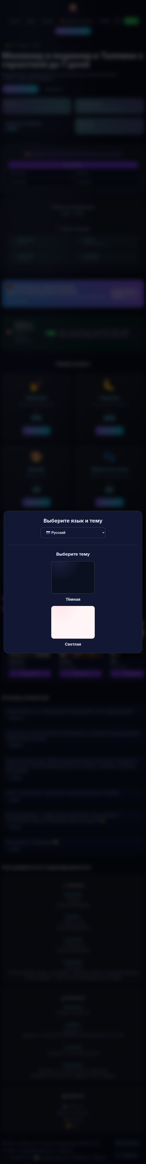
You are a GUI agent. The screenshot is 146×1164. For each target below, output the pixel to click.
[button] (73, 581)
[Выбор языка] (73, 532)
